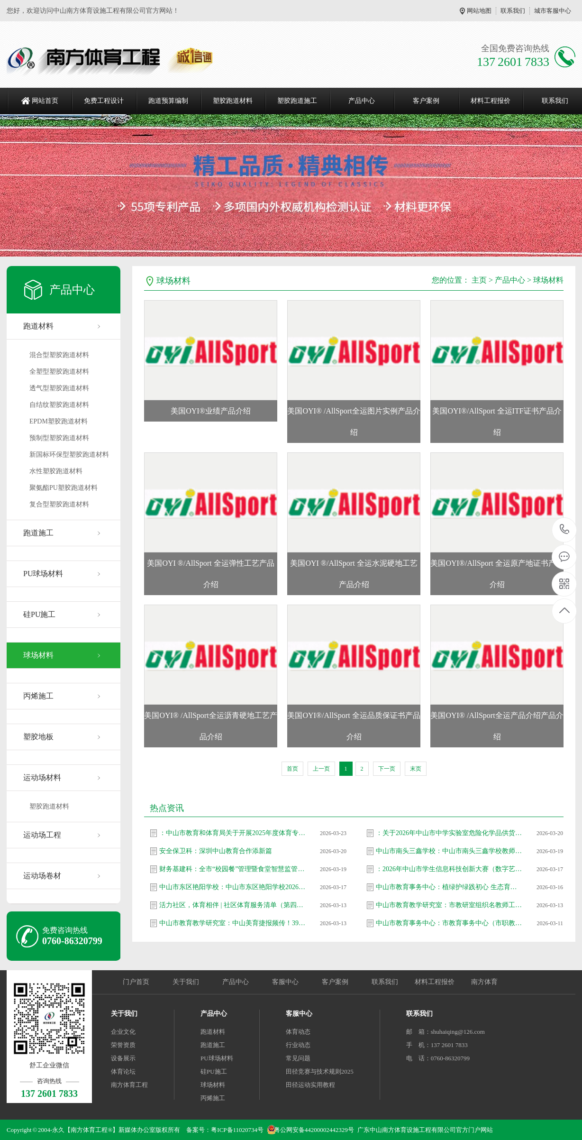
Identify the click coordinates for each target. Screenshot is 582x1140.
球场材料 (38, 655)
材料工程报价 (490, 100)
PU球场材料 (43, 574)
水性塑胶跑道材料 (55, 471)
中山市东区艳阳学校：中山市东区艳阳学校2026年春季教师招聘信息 (232, 887)
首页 (292, 768)
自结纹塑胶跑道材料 (59, 404)
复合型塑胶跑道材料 (59, 504)
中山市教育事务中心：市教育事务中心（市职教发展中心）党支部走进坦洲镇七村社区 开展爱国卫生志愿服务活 (449, 923)
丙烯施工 (38, 696)
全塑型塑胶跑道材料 (59, 371)
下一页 (386, 768)
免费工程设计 (104, 100)
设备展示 (123, 1058)
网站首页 (45, 100)
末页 (415, 768)
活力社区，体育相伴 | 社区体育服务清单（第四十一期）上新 (232, 905)
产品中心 (361, 100)
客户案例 (426, 100)
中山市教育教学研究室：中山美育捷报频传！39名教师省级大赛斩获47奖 (232, 923)
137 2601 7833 (564, 529)
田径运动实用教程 (310, 1084)
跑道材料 (38, 326)
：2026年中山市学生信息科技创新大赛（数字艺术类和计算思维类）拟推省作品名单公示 (449, 869)
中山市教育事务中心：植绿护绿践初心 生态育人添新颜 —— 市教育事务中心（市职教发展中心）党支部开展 (449, 887)
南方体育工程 (129, 1084)
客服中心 (285, 981)
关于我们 (186, 981)
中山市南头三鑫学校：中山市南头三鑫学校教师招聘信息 (449, 851)
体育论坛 (123, 1071)
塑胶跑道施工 (297, 100)
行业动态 (298, 1044)
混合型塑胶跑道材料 (59, 355)
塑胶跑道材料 (233, 100)
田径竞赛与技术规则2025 (320, 1071)
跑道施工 (38, 533)
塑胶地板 (38, 737)
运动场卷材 (42, 876)
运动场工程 (42, 835)
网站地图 (479, 10)
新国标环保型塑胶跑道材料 (69, 454)
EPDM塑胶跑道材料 (58, 421)
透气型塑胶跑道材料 (59, 388)
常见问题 (298, 1058)
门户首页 (136, 981)
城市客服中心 (552, 10)
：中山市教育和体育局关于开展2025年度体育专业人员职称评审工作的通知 (232, 833)
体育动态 (298, 1031)
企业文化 (123, 1031)
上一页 (321, 768)
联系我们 (512, 10)
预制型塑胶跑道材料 (59, 437)
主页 (479, 280)
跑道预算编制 (168, 100)
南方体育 (484, 981)
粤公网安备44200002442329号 (314, 1129)
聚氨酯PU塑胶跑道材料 (63, 487)
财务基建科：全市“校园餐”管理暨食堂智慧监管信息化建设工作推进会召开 (232, 869)
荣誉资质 (123, 1044)
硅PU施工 (39, 614)
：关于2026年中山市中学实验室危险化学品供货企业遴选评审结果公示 (449, 833)
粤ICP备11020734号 (237, 1129)
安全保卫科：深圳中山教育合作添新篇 (215, 851)
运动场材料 (42, 777)
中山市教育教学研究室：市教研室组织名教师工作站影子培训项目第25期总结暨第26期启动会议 (449, 905)
